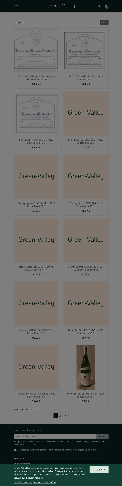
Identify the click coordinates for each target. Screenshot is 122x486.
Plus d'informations (23, 482)
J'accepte (99, 469)
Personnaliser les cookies (44, 482)
